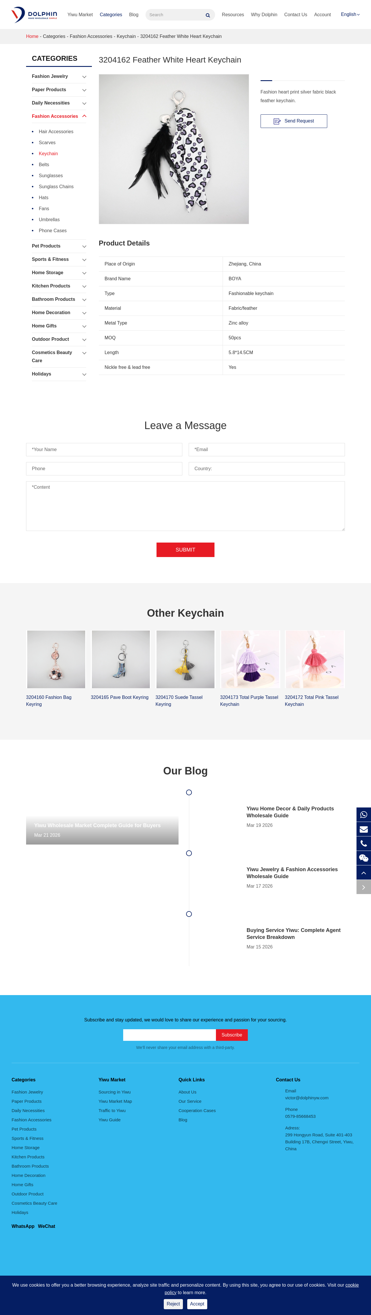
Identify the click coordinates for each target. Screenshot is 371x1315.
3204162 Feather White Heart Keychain (181, 36)
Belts (44, 164)
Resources (233, 14)
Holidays (59, 374)
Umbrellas (49, 219)
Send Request (294, 121)
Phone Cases (53, 230)
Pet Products (59, 246)
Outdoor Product (59, 339)
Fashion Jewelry (59, 76)
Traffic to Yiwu (112, 1110)
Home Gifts (59, 326)
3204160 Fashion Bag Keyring (49, 701)
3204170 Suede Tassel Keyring (179, 701)
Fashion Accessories (91, 36)
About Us (188, 1091)
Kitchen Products (59, 286)
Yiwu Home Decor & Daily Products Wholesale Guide (290, 812)
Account (322, 14)
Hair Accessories (56, 131)
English (348, 14)
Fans (44, 208)
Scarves (47, 142)
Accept (197, 1303)
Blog (134, 14)
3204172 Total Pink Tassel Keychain (312, 701)
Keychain (126, 36)
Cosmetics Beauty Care (59, 355)
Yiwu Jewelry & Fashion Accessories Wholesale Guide (292, 873)
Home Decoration (59, 312)
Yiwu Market (80, 14)
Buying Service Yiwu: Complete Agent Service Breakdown (294, 933)
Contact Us (295, 14)
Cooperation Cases (197, 1110)
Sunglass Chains (56, 186)
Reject (173, 1303)
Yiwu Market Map (115, 1101)
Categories (111, 14)
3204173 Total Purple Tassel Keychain (249, 701)
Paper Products (59, 89)
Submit (185, 550)
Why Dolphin (264, 14)
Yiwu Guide (110, 1119)
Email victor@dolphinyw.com (306, 1094)
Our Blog (185, 771)
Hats (43, 197)
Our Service (190, 1101)
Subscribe (231, 1034)
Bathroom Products (59, 299)
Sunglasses (51, 175)
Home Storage (59, 272)
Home (32, 36)
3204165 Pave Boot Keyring (119, 697)
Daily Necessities (59, 103)
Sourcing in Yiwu (115, 1091)
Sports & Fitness (59, 259)
